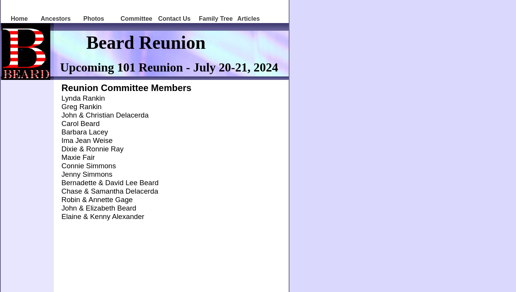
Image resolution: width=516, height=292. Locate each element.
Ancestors (56, 18)
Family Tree (216, 18)
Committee (136, 18)
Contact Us (174, 18)
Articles (248, 18)
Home (19, 18)
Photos (93, 18)
